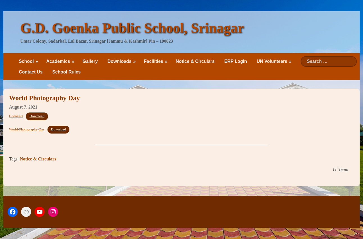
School (26, 61)
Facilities (153, 61)
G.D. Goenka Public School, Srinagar (132, 28)
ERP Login (235, 61)
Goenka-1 (16, 116)
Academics (58, 61)
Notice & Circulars (195, 61)
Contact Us (30, 72)
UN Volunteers (272, 61)
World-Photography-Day (27, 129)
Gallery (90, 61)
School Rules (66, 72)
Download (37, 116)
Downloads (119, 61)
